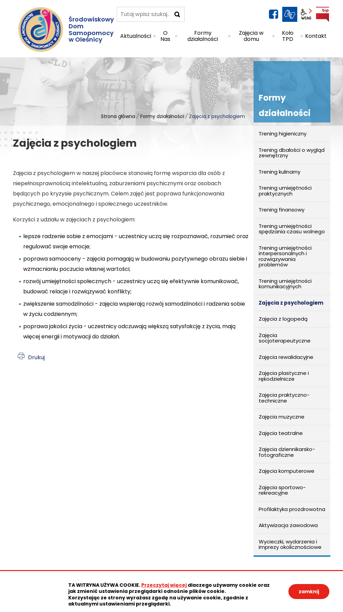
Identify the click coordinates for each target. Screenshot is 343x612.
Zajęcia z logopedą (283, 318)
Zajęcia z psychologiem (291, 302)
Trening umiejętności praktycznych (285, 190)
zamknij (309, 591)
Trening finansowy (281, 209)
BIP (322, 14)
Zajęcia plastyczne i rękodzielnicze (284, 375)
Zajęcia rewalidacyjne (286, 357)
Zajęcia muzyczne (281, 416)
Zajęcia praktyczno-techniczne (284, 397)
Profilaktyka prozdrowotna (292, 509)
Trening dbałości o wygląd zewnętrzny (292, 152)
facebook (273, 14)
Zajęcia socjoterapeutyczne (285, 338)
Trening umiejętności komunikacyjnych (285, 283)
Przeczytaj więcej (164, 585)
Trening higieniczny (282, 133)
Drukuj (36, 357)
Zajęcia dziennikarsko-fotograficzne (287, 452)
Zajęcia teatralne (281, 433)
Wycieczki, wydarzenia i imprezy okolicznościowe (290, 544)
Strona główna (118, 116)
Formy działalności (162, 116)
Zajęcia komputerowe (286, 471)
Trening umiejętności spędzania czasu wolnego (292, 228)
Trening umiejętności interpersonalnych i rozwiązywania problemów (285, 256)
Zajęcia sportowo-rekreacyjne (282, 490)
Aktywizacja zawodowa (288, 525)
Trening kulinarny (279, 171)
